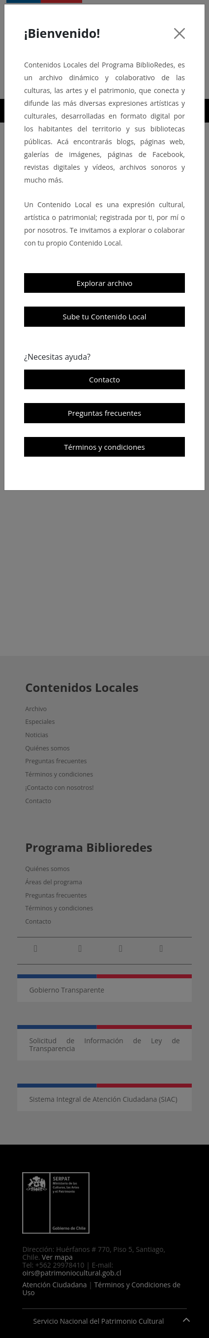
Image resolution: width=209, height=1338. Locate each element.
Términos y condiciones (104, 447)
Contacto (104, 379)
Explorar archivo (105, 283)
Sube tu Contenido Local (104, 316)
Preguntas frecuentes (104, 413)
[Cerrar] (179, 33)
